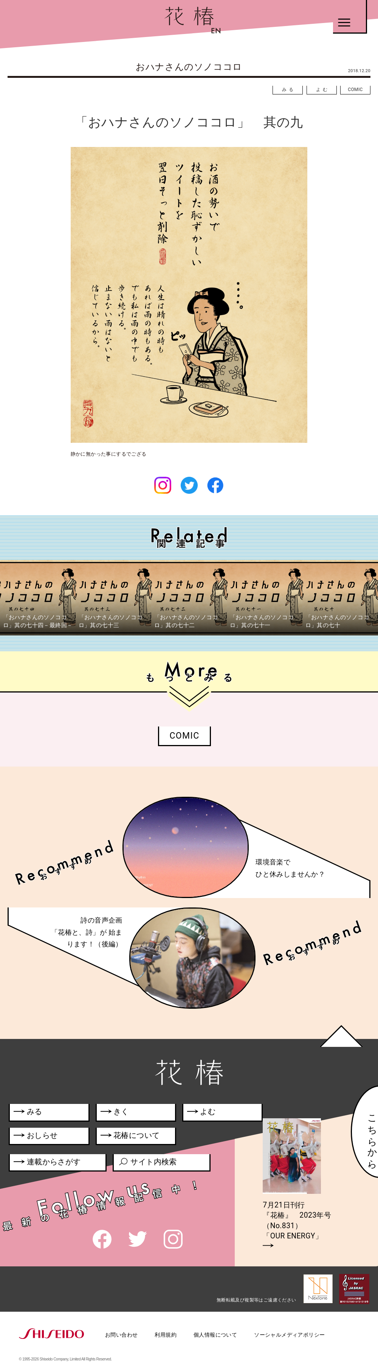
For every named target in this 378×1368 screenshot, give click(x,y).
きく (115, 1113)
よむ (323, 89)
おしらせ (45, 1136)
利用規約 (166, 1335)
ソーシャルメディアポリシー (289, 1335)
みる (289, 89)
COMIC (355, 89)
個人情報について (215, 1335)
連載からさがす (47, 1163)
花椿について (134, 1136)
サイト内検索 (147, 1163)
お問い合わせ (121, 1335)
